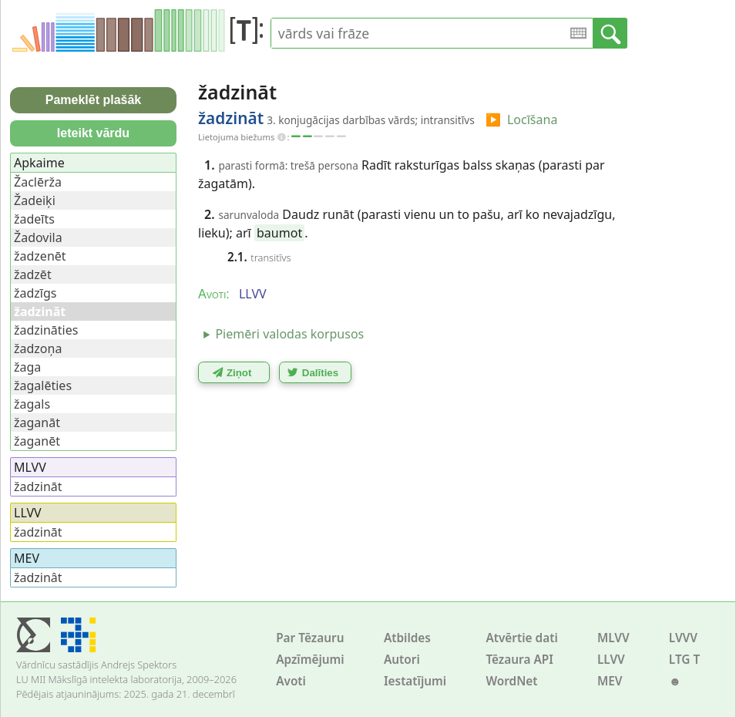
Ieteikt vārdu (93, 133)
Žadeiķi (34, 200)
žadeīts (34, 218)
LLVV (611, 659)
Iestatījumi (415, 681)
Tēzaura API (519, 659)
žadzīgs (35, 292)
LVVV (683, 638)
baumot (279, 232)
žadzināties (46, 329)
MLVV (613, 638)
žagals (32, 404)
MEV (610, 681)
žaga (27, 366)
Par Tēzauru (310, 638)
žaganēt (37, 441)
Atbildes (407, 638)
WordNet (511, 681)
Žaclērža (38, 181)
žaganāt (37, 422)
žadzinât (38, 577)
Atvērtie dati (521, 638)
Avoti (291, 681)
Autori (402, 659)
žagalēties (43, 385)
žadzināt (38, 486)
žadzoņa (38, 348)
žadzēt (33, 274)
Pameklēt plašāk (93, 99)
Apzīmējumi (310, 659)
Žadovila (38, 237)
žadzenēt (40, 255)
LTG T (684, 659)
